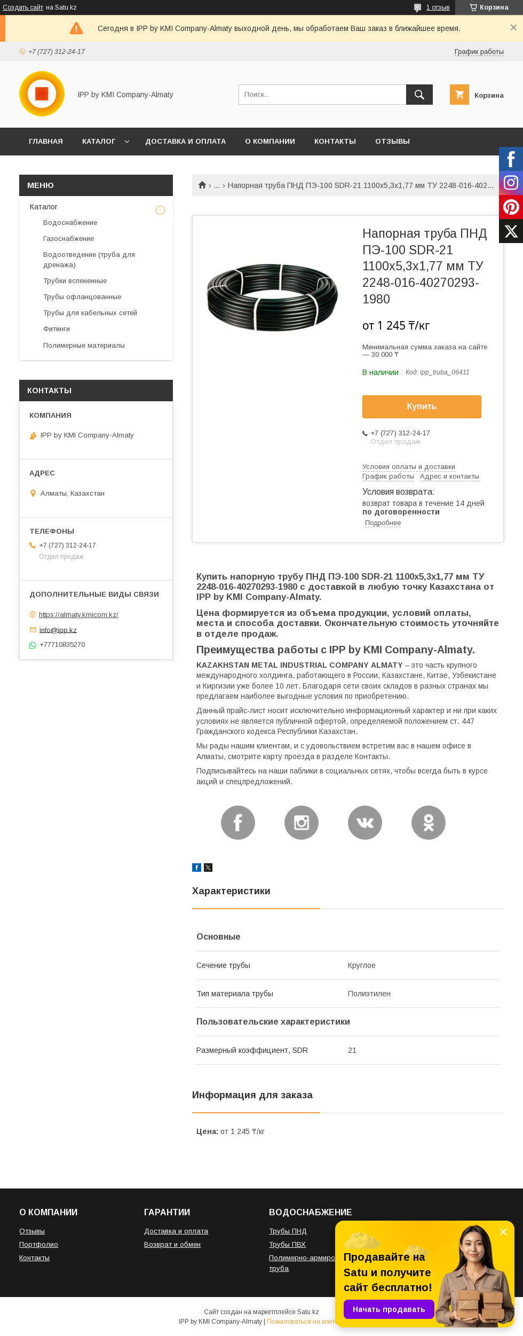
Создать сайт (23, 7)
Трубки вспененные (75, 281)
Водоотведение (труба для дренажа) (89, 259)
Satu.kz (308, 1312)
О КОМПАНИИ (270, 141)
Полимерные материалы (84, 345)
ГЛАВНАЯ (46, 141)
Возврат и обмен (172, 1244)
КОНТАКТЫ (335, 141)
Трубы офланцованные (82, 297)
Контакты (34, 1258)
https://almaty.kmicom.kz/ (78, 615)
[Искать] (419, 94)
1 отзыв (438, 7)
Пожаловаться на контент (306, 1321)
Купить (422, 406)
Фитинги (56, 329)
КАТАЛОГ (98, 141)
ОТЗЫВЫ (392, 141)
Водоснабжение (70, 222)
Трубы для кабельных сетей (90, 313)
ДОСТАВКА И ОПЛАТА (185, 141)
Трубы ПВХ (287, 1244)
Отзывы (32, 1231)
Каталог (44, 206)
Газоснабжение (68, 239)
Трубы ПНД (288, 1231)
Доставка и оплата (176, 1231)
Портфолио (38, 1244)
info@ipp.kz (58, 630)
